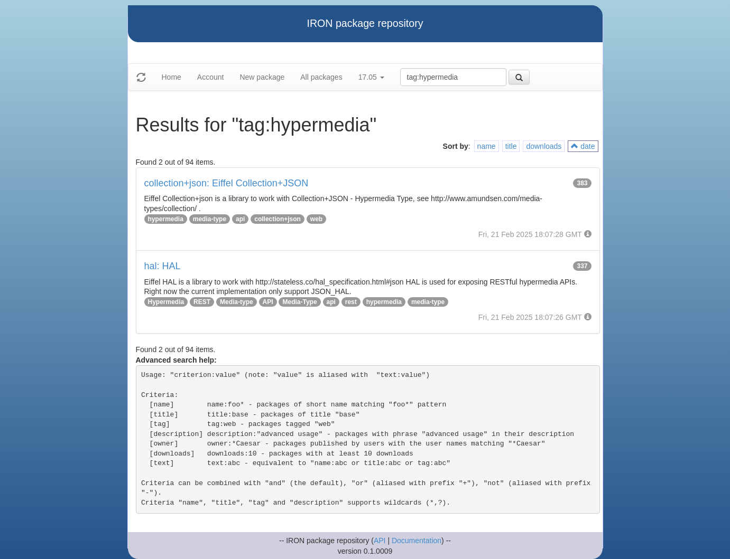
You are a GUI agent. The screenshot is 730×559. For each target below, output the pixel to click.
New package (261, 77)
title (511, 146)
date (583, 146)
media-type (209, 219)
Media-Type (299, 302)
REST (201, 302)
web (316, 219)
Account (210, 77)
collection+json (277, 219)
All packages (321, 77)
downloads (543, 146)
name (486, 146)
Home (171, 77)
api (240, 219)
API (268, 302)
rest (351, 302)
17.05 (371, 77)
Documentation (416, 540)
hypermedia (165, 219)
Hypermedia (166, 302)
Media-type (236, 302)
